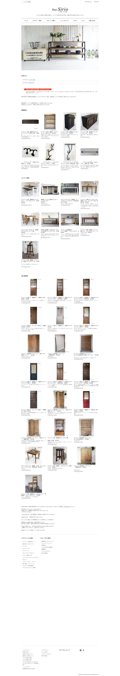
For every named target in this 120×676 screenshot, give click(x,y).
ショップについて (64, 20)
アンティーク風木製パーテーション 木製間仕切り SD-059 (56, 354)
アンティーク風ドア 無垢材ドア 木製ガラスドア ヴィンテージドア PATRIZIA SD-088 (87, 382)
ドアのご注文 (32, 79)
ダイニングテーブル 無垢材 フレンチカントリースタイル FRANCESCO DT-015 (70, 201)
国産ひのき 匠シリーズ (28, 556)
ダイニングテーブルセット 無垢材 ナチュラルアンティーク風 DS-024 (30, 231)
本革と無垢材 (45, 553)
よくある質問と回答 (27, 659)
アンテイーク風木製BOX (28, 639)
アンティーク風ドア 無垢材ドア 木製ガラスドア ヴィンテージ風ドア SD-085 (87, 326)
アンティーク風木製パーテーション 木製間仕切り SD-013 (82, 467)
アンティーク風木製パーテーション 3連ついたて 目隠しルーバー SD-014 (60, 410)
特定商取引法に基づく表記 (29, 668)
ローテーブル (28, 587)
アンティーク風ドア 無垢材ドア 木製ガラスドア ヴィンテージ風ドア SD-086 (34, 382)
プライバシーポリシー (46, 654)
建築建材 (44, 549)
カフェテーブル (27, 577)
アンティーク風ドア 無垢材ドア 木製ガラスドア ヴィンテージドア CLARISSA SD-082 (60, 298)
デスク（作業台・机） (28, 608)
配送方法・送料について (28, 655)
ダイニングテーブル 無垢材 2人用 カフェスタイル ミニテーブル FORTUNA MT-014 (33, 466)
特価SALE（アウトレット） (48, 541)
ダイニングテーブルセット (29, 598)
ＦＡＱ (82, 20)
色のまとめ (31, 82)
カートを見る (45, 652)
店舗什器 (44, 545)
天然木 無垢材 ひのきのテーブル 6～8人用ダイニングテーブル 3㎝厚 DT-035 (51, 231)
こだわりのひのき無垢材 (47, 547)
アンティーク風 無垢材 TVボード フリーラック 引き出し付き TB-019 (30, 133)
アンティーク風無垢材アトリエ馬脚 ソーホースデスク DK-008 (70, 231)
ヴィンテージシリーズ (46, 543)
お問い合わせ (92, 20)
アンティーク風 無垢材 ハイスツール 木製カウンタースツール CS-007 (30, 261)
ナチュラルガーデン (46, 551)
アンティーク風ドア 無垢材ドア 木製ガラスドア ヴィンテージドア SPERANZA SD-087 (60, 382)
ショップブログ (26, 666)
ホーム (26, 20)
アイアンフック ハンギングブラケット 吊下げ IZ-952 (49, 163)
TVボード (27, 629)
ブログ (75, 20)
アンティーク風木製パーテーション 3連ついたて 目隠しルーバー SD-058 (33, 354)
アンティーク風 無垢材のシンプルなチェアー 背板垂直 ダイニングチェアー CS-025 (33, 494)
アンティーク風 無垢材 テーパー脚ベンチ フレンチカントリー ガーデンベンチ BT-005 (89, 231)
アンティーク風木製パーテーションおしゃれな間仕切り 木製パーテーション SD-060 (86, 355)
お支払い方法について (28, 654)
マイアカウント (88, 1)
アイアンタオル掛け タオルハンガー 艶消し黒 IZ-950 (89, 163)
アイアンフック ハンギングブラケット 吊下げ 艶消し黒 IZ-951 (70, 163)
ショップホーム (26, 650)
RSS (43, 655)
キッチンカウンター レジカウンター (31, 619)
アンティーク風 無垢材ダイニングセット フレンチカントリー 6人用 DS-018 (30, 201)
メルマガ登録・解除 (27, 657)
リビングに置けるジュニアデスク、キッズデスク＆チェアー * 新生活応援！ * (30, 663)
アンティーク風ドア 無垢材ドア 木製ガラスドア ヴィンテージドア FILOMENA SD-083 (87, 298)
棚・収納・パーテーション (29, 637)
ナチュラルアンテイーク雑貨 (29, 641)
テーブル (27, 566)
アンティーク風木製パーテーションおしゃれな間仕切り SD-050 (82, 438)
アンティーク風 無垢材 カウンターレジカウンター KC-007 (89, 132)
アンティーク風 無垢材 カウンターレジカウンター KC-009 (69, 132)
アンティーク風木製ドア (28, 545)
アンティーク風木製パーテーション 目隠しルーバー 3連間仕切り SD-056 (33, 438)
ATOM (45, 655)
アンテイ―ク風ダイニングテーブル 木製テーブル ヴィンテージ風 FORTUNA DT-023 (90, 201)
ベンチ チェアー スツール (29, 635)
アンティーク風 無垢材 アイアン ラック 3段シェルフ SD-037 (50, 132)
